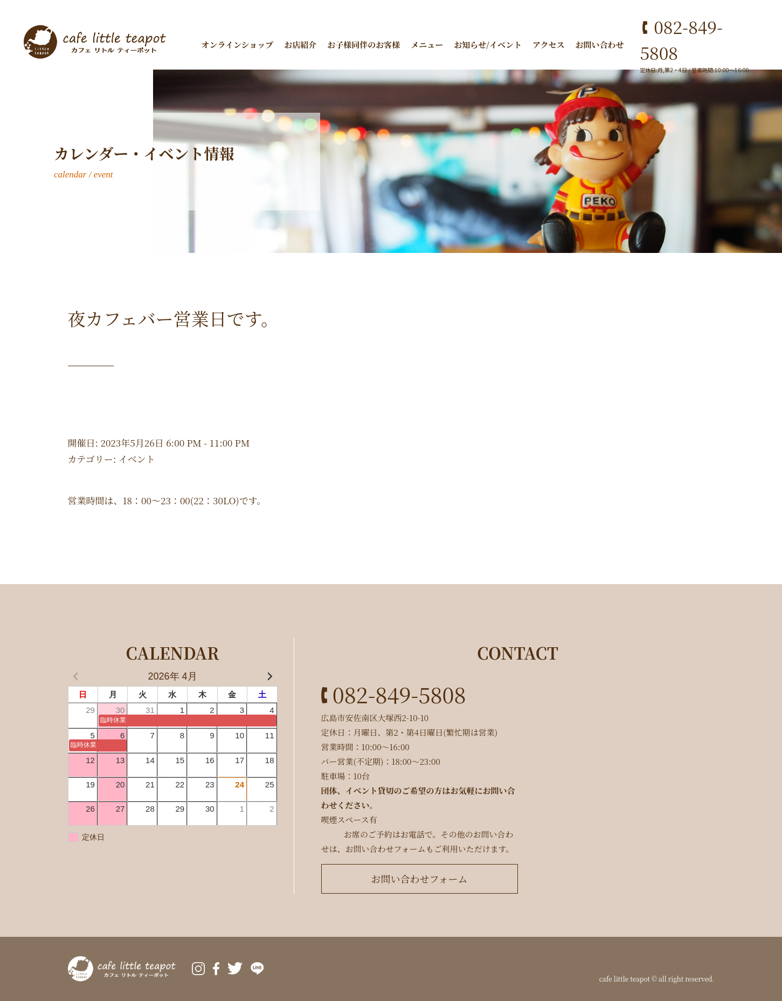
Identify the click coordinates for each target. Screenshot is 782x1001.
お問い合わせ (599, 44)
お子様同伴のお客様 (363, 44)
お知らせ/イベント (488, 44)
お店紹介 (300, 44)
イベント (137, 458)
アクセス (548, 44)
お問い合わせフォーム (419, 879)
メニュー (427, 44)
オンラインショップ (237, 44)
